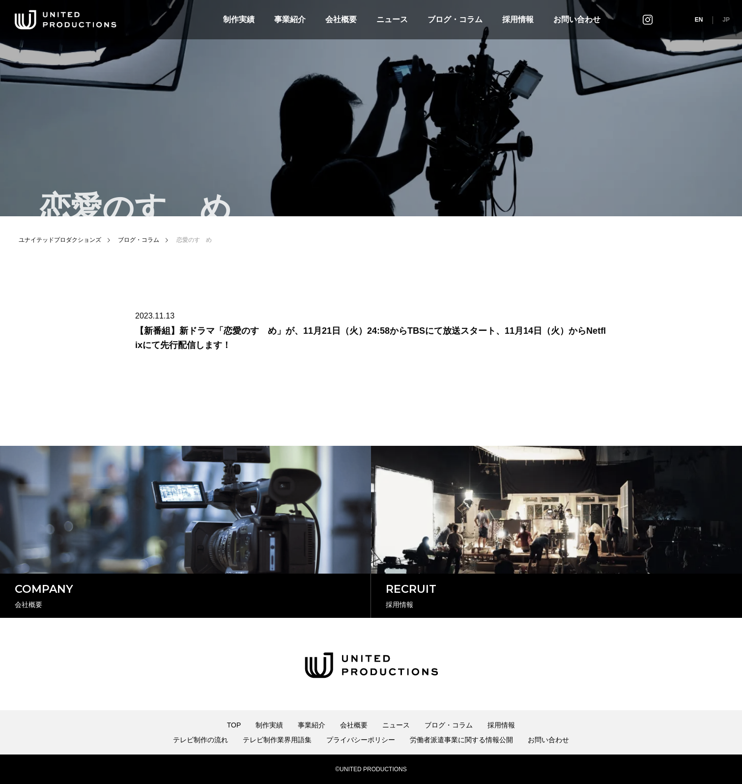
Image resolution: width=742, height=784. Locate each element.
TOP (234, 725)
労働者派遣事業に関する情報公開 (461, 739)
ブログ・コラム (455, 19)
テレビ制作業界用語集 (277, 739)
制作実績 (239, 19)
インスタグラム (647, 19)
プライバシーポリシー (360, 739)
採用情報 (518, 19)
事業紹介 (290, 19)
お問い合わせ (576, 19)
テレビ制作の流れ (200, 739)
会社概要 (341, 19)
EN (699, 19)
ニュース (392, 19)
